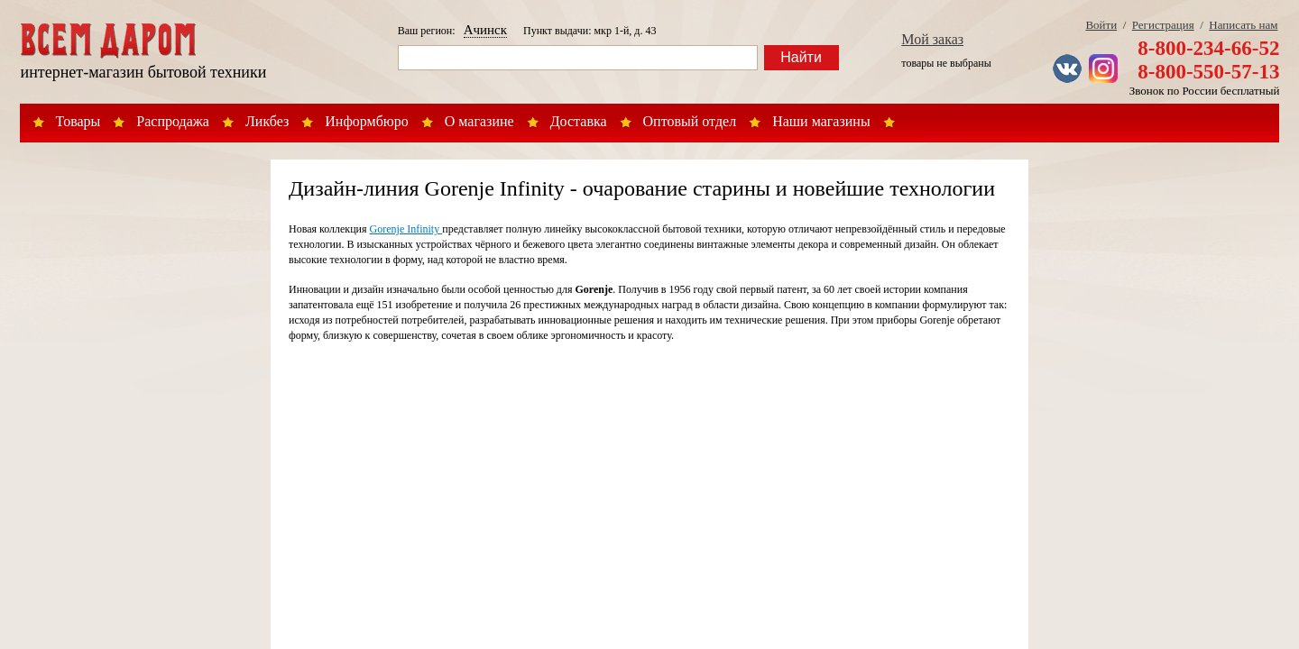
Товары (78, 121)
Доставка (578, 121)
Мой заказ (932, 39)
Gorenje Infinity (406, 229)
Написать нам (1243, 25)
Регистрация (1163, 25)
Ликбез (267, 121)
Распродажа (172, 121)
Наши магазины (821, 121)
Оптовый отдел (690, 121)
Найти (801, 57)
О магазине (479, 121)
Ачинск (485, 30)
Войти (1101, 25)
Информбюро (366, 121)
